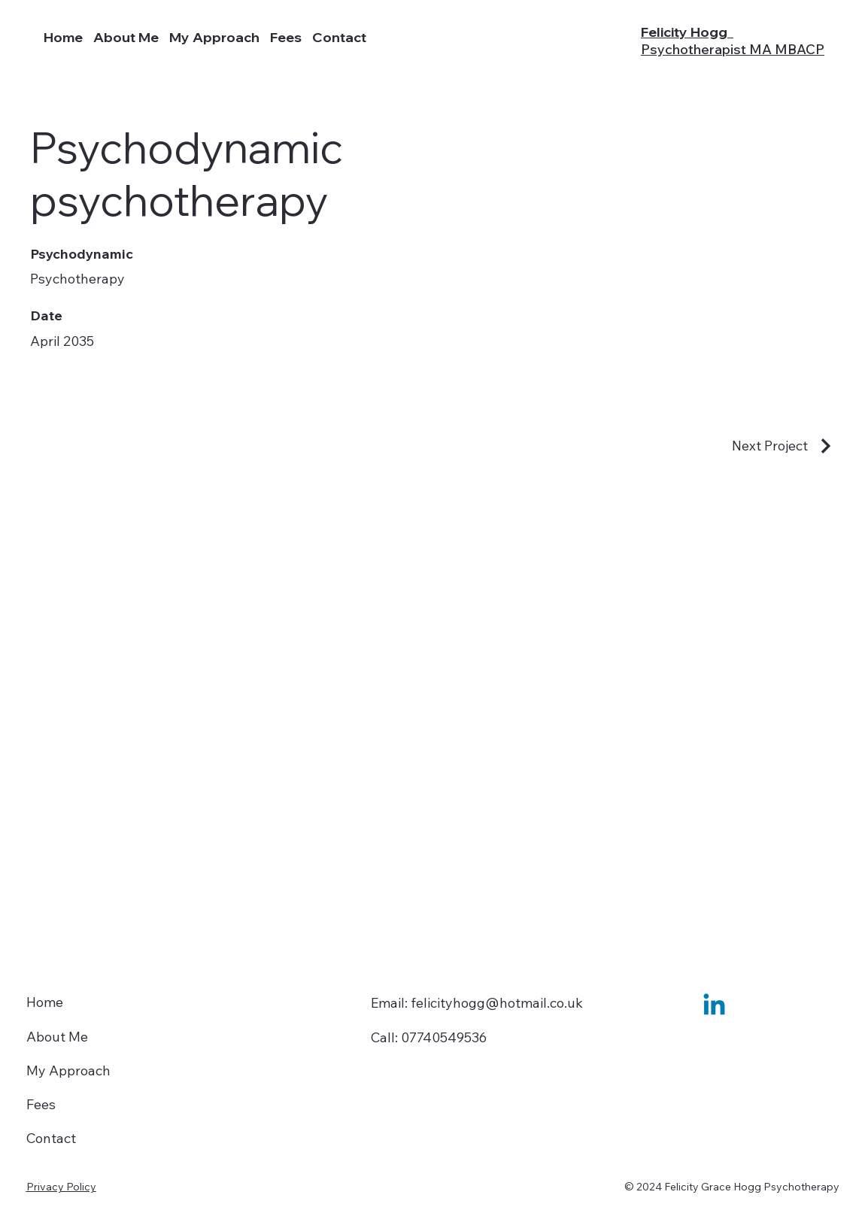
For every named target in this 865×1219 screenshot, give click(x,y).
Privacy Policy (61, 1186)
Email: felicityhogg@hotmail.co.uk (477, 1002)
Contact (51, 1138)
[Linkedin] (714, 1006)
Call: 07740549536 (429, 1037)
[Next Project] (783, 446)
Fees (41, 1104)
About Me (57, 1036)
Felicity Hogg (732, 40)
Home (44, 1002)
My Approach (68, 1070)
